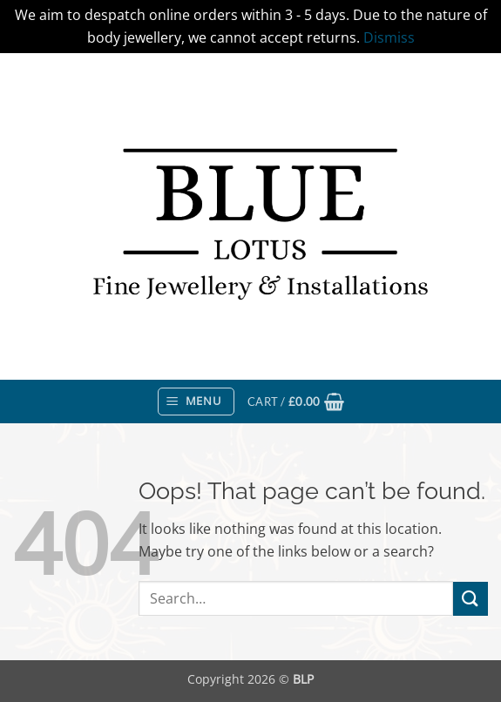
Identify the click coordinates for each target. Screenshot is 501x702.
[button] (196, 401)
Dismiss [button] (389, 37)
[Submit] (470, 599)
